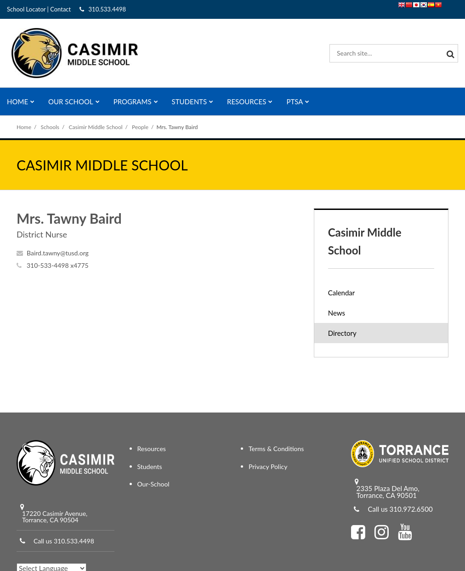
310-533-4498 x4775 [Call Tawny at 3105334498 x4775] (58, 265)
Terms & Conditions (276, 448)
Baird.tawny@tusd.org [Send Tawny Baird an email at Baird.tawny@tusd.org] (58, 253)
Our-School (153, 484)
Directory (342, 333)
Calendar (341, 292)
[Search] (449, 53)
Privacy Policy (268, 466)
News (336, 313)
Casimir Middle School (96, 127)
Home (24, 127)
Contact (60, 9)
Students (149, 466)
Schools (50, 127)
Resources (151, 448)
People (140, 127)
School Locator (26, 9)
